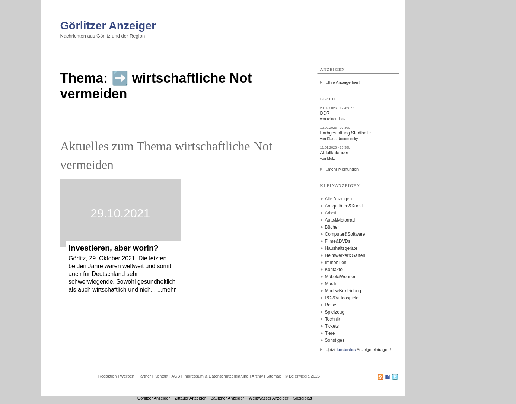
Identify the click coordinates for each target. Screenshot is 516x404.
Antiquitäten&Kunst (344, 206)
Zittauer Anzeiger (190, 398)
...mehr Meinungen (342, 169)
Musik (331, 284)
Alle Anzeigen (338, 199)
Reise (331, 305)
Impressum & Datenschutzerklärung (216, 376)
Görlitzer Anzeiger (108, 25)
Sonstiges (335, 340)
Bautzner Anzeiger (227, 398)
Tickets (332, 326)
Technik (332, 319)
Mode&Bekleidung (343, 291)
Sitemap (273, 376)
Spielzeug (335, 312)
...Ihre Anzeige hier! (342, 82)
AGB (175, 376)
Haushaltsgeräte (341, 248)
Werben (127, 376)
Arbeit (331, 213)
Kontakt (161, 376)
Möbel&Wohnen (341, 277)
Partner (144, 376)
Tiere (330, 333)
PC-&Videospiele (342, 298)
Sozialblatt (302, 398)
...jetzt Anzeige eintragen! (358, 349)
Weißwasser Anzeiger (268, 398)
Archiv (257, 376)
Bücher (332, 227)
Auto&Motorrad (340, 220)
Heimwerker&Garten (345, 255)
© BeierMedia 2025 (302, 376)
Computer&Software (345, 234)
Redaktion (107, 376)
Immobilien (336, 262)
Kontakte (334, 269)
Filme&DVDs (338, 241)
